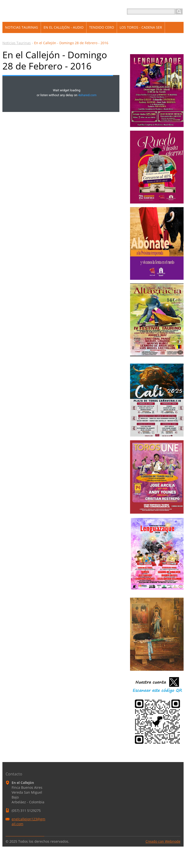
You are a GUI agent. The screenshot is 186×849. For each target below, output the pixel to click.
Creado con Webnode (163, 841)
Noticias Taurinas (16, 43)
